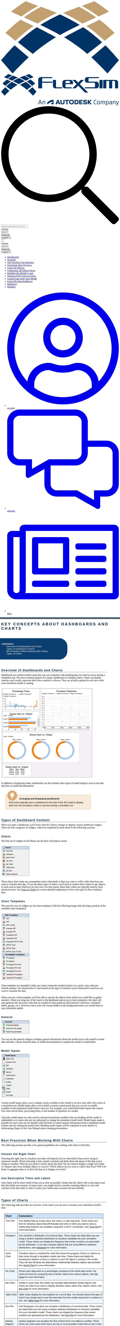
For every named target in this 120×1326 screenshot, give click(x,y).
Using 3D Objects (15, 268)
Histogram (41, 1247)
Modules (11, 287)
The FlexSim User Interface (20, 262)
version (4, 229)
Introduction (13, 257)
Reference (12, 284)
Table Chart (33, 1300)
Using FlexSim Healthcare (20, 281)
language (5, 234)
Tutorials (11, 259)
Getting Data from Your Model (22, 278)
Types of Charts (14, 653)
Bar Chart (23, 1289)
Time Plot (93, 1227)
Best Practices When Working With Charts (27, 651)
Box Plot (69, 1315)
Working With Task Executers (21, 276)
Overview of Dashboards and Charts (24, 646)
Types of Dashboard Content (20, 649)
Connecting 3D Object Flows (21, 270)
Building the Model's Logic (20, 273)
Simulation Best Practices (19, 265)
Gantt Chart (29, 1265)
